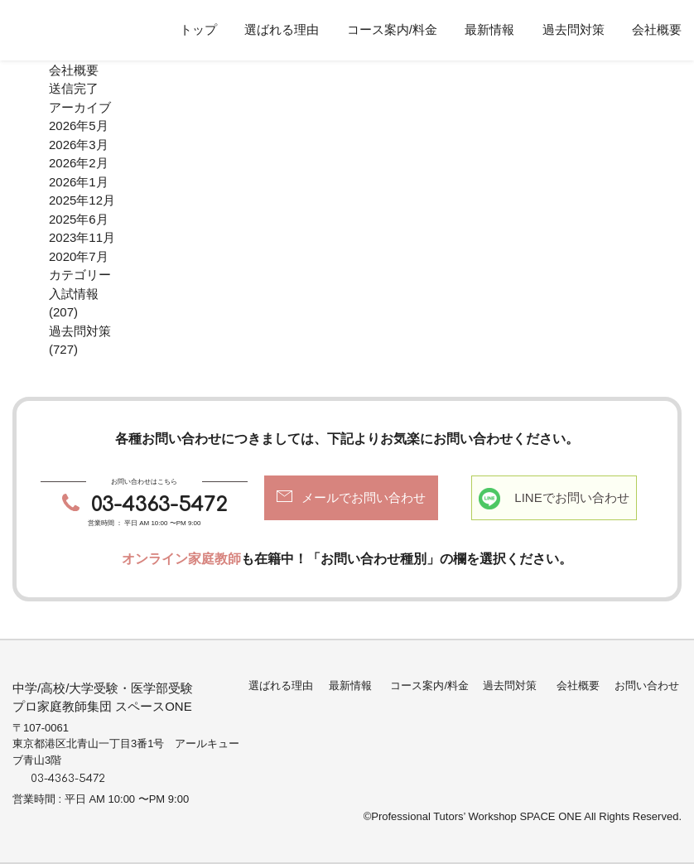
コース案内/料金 (392, 29)
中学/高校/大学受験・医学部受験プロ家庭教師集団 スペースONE (102, 697)
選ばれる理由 (281, 29)
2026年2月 (78, 163)
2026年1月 (78, 182)
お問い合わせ (646, 685)
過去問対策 (573, 29)
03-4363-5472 (159, 505)
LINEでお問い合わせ (571, 497)
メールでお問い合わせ (363, 497)
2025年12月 (82, 200)
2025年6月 (78, 219)
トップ (198, 29)
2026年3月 (78, 145)
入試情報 (74, 294)
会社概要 (657, 29)
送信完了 (74, 88)
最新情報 (489, 29)
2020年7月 (78, 256)
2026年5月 (78, 125)
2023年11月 (82, 237)
